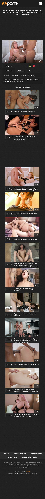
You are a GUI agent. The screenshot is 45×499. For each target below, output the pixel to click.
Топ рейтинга (20, 454)
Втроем (26, 79)
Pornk (28, 471)
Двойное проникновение (15, 81)
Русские (20, 79)
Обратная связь (29, 457)
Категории (12, 457)
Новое (6, 454)
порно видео (19, 473)
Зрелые (13, 79)
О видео (8, 71)
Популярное (36, 454)
